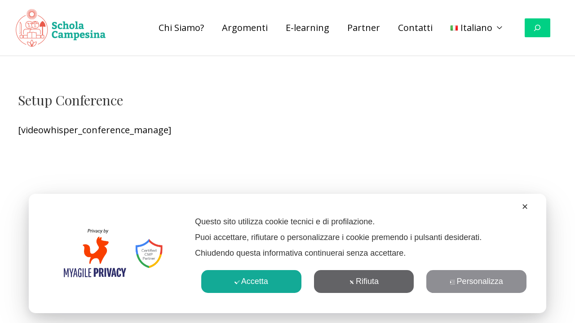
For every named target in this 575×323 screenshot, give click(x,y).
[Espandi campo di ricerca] (537, 28)
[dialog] (287, 253)
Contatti (415, 28)
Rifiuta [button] (364, 281)
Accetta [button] (251, 281)
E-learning (307, 28)
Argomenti (245, 28)
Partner (363, 28)
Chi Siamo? (181, 28)
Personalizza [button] (476, 281)
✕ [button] (525, 206)
